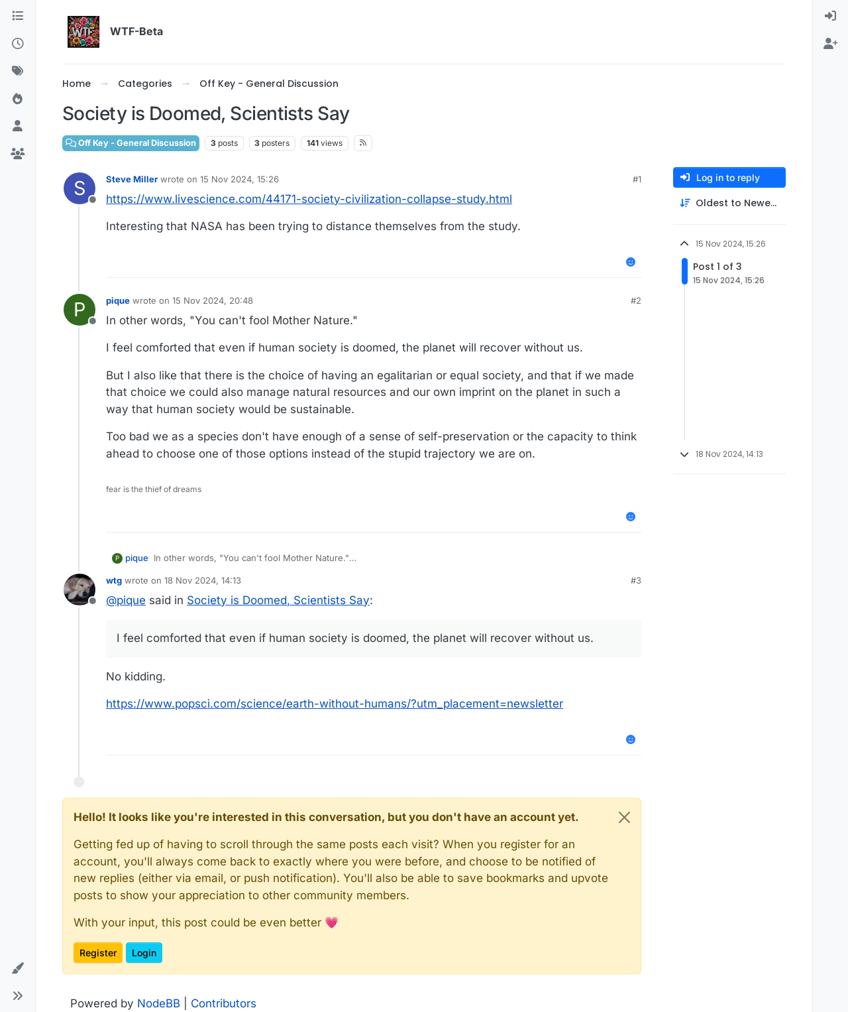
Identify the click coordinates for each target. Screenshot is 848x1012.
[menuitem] (830, 16)
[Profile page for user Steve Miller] (79, 188)
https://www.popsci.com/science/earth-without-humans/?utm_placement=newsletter (334, 703)
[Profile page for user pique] (79, 310)
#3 (636, 580)
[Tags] (17, 71)
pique (118, 300)
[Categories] (17, 16)
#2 (636, 300)
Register (98, 952)
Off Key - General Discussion (131, 143)
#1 (637, 179)
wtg (114, 580)
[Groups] (17, 154)
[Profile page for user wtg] (79, 589)
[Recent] (17, 44)
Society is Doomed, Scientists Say (278, 600)
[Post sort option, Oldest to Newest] (729, 203)
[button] (17, 969)
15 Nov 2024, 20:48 (212, 300)
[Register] (830, 44)
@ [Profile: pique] (126, 600)
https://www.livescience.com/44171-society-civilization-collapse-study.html (309, 199)
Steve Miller (132, 179)
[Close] (624, 817)
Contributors (223, 1003)
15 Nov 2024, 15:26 (239, 179)
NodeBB (158, 1003)
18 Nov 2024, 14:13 (202, 580)
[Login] (830, 16)
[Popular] (17, 99)
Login (144, 952)
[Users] (17, 126)
